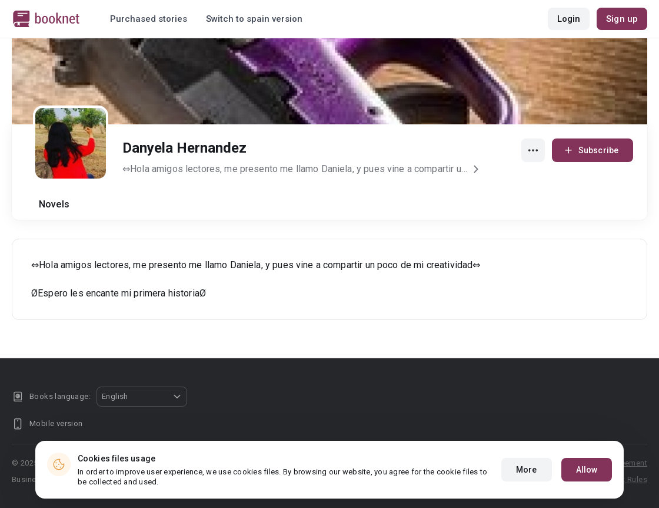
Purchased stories (148, 19)
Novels (54, 204)
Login (569, 19)
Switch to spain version (254, 19)
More (526, 479)
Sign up (622, 19)
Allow (587, 479)
